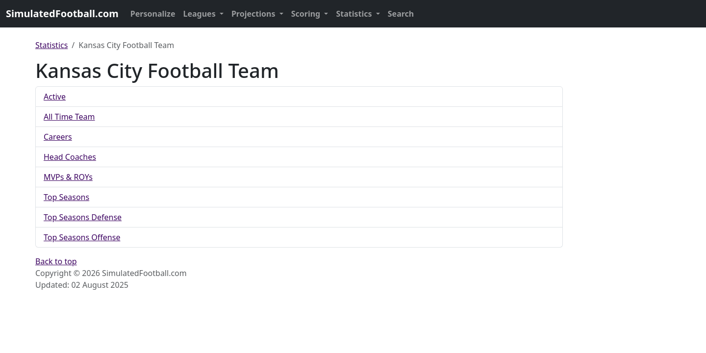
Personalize (153, 13)
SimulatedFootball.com (62, 13)
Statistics (355, 13)
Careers (58, 136)
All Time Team (69, 116)
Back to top (56, 261)
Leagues (200, 13)
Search (401, 13)
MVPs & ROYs (68, 177)
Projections (254, 13)
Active (55, 96)
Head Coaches (70, 156)
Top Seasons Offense (82, 237)
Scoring (307, 13)
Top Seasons (66, 197)
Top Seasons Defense (83, 217)
